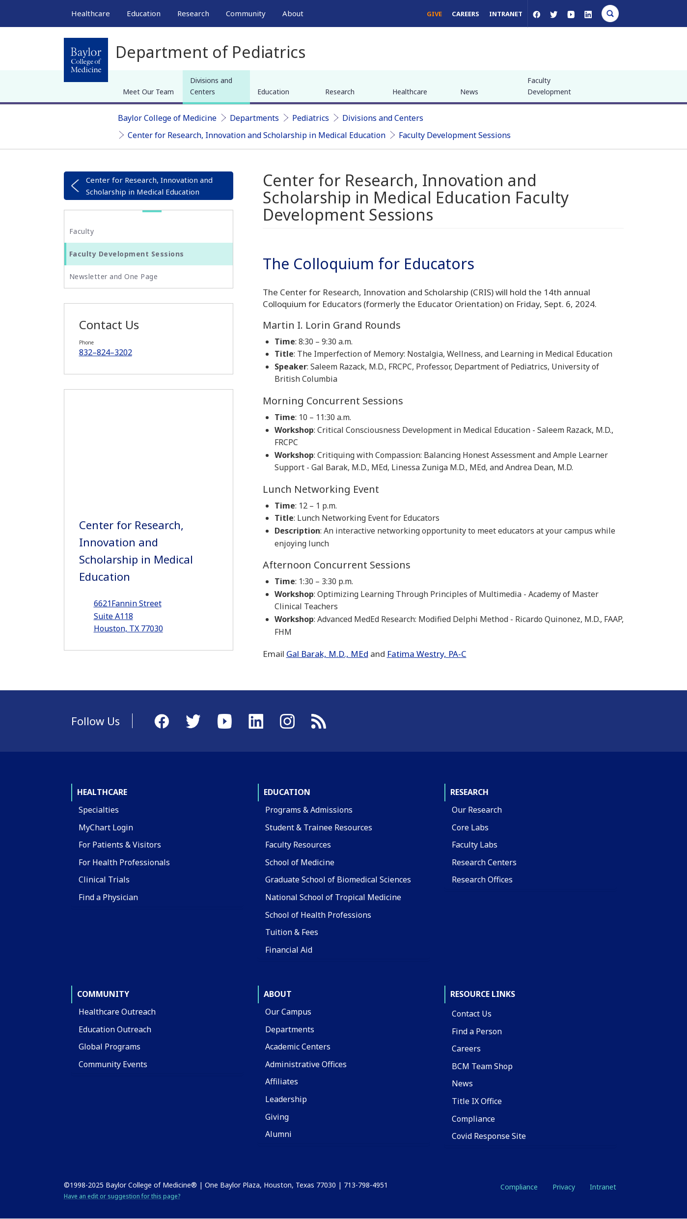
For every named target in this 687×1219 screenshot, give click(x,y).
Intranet (505, 13)
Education (273, 91)
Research (340, 91)
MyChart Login (106, 827)
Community (103, 994)
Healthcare (409, 91)
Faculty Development (549, 86)
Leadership (286, 1099)
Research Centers (484, 862)
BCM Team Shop (482, 1066)
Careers (465, 13)
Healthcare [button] (90, 13)
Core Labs (470, 827)
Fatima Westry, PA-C (427, 653)
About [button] (292, 13)
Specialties (99, 809)
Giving (277, 1116)
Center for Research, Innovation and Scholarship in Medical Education (256, 135)
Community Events (113, 1064)
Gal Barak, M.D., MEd (327, 653)
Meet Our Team (148, 91)
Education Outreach (115, 1029)
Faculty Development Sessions (455, 135)
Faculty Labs (474, 844)
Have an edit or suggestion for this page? (122, 1196)
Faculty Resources (298, 844)
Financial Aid (288, 949)
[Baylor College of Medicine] (86, 60)
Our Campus (288, 1011)
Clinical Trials (104, 879)
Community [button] (246, 13)
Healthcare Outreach (117, 1011)
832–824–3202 (105, 352)
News (469, 91)
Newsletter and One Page (113, 276)
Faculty (81, 231)
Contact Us (472, 1013)
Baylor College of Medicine (167, 118)
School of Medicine (299, 862)
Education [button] (144, 13)
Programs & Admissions (309, 809)
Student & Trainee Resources (318, 827)
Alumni (278, 1134)
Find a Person (477, 1031)
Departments (254, 118)
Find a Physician (108, 897)
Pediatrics (310, 118)
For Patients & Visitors (120, 844)
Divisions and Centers (211, 86)
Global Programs (109, 1046)
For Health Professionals (124, 862)
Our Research (477, 809)
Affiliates (281, 1081)
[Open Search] (610, 13)
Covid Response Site (489, 1136)
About (278, 994)
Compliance (473, 1118)
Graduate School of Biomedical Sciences (338, 879)
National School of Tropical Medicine (333, 897)
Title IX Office (477, 1101)
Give (434, 13)
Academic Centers (297, 1046)
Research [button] (193, 13)
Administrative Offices (306, 1064)
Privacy (563, 1186)
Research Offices (482, 879)
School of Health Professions (318, 914)
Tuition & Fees (291, 932)
